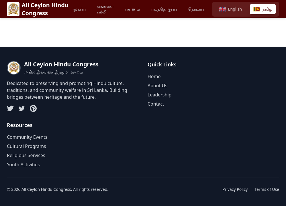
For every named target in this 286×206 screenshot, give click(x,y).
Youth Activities (23, 164)
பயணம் (132, 9)
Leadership (159, 95)
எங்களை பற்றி (105, 9)
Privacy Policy (235, 189)
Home (154, 76)
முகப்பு (79, 9)
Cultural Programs (26, 146)
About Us (157, 85)
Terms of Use (266, 189)
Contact (156, 104)
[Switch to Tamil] (263, 9)
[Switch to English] (230, 9)
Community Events (27, 137)
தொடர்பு (196, 9)
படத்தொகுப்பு (164, 9)
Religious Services (26, 155)
